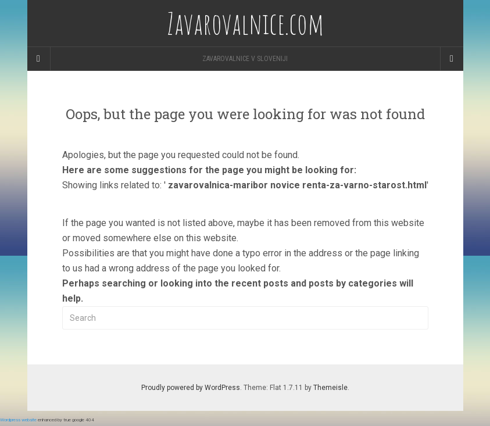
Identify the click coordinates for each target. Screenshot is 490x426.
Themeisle (330, 388)
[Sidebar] (39, 58)
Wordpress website (18, 420)
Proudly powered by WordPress (190, 388)
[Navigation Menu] (451, 58)
